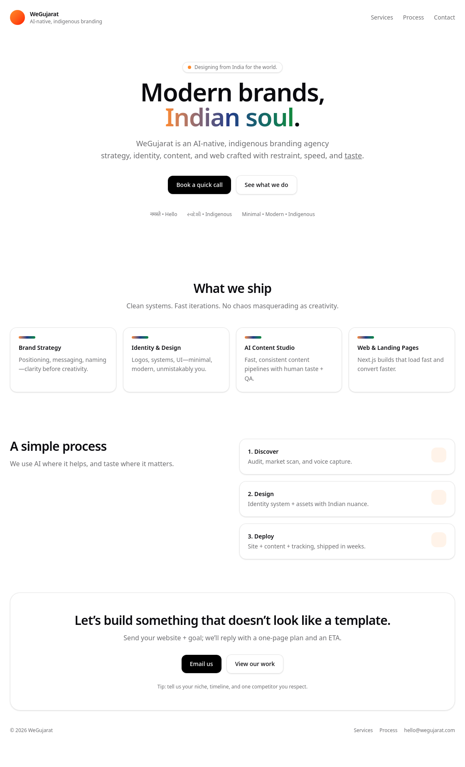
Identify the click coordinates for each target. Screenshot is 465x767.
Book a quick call (199, 185)
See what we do (266, 185)
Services (382, 17)
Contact (444, 17)
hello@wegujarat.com (429, 730)
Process (413, 17)
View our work (255, 664)
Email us (201, 664)
